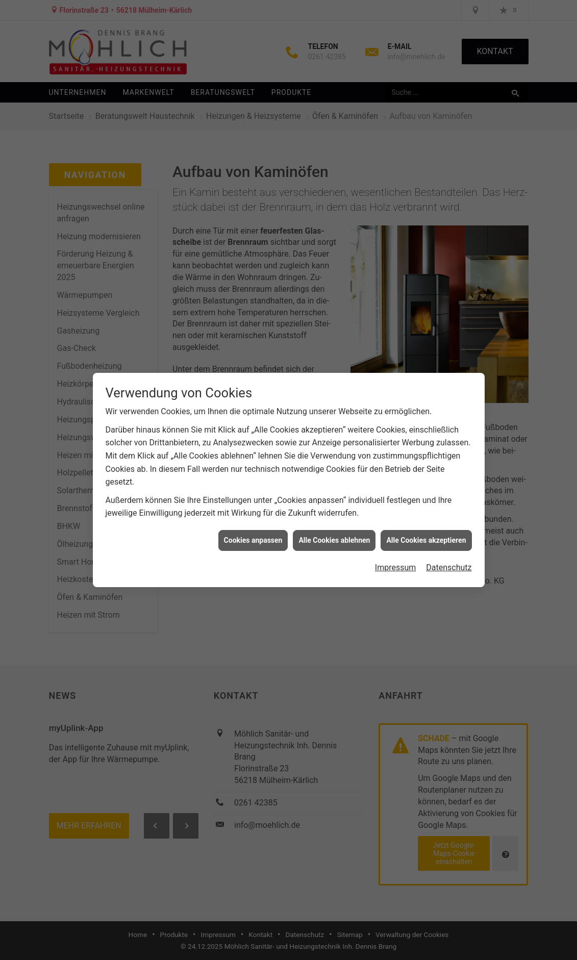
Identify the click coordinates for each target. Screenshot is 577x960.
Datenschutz (448, 556)
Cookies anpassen (253, 528)
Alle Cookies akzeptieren (426, 528)
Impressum (395, 556)
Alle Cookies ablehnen (334, 528)
